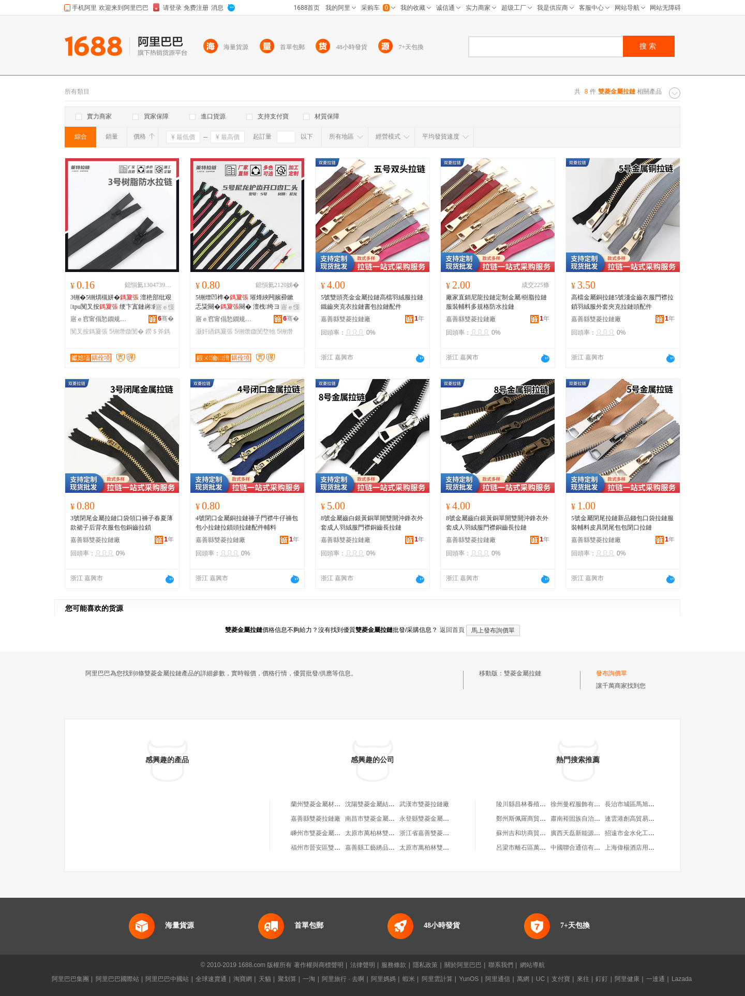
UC (540, 979)
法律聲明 (362, 965)
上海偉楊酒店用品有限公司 (642, 847)
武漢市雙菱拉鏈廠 (424, 804)
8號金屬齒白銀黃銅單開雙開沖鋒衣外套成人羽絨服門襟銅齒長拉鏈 (372, 523)
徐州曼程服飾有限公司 (581, 804)
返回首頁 (452, 629)
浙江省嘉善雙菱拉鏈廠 (430, 833)
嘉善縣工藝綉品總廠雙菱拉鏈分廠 (391, 847)
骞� (166, 318)
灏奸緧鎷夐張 (214, 331)
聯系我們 (500, 965)
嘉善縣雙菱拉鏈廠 (345, 319)
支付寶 (561, 979)
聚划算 (287, 979)
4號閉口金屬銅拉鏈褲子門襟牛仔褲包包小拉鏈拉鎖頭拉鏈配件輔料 (247, 523)
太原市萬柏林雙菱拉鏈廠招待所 (442, 847)
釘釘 (601, 979)
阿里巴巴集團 (70, 979)
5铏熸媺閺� (126, 331)
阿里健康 (627, 979)
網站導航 (532, 965)
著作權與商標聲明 (319, 965)
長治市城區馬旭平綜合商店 (642, 804)
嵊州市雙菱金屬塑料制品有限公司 (337, 833)
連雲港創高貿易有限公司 (639, 818)
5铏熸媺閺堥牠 (254, 331)
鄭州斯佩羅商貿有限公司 (530, 818)
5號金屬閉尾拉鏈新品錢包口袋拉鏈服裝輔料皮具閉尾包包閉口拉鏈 (622, 523)
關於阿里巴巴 (463, 965)
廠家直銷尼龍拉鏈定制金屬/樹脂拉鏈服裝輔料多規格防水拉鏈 (496, 302)
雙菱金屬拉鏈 (522, 673)
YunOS (469, 979)
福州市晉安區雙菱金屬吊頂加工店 (337, 847)
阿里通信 (497, 979)
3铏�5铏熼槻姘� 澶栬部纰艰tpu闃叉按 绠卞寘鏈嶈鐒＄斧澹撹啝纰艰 (120, 302)
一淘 (309, 979)
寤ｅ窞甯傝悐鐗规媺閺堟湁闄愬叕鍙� (98, 319)
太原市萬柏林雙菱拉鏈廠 (379, 833)
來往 (583, 979)
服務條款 (393, 965)
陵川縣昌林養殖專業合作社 (533, 804)
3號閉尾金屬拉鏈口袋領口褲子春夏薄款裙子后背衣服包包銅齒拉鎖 (121, 523)
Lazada (682, 979)
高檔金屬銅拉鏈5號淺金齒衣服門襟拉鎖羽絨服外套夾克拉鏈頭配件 (622, 302)
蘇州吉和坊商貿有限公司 (530, 833)
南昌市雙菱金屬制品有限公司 (385, 818)
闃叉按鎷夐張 (89, 331)
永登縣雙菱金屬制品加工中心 (439, 818)
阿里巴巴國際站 (117, 979)
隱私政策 (425, 965)
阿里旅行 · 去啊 (343, 979)
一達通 (655, 979)
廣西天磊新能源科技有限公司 (590, 833)
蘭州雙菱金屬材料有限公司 (328, 804)
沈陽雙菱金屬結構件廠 (376, 804)
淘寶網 (242, 979)
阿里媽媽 (383, 979)
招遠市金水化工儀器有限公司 (645, 833)
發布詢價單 (611, 673)
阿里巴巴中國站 (167, 979)
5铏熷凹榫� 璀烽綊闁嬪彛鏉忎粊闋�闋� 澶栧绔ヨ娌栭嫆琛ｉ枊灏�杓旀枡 (245, 302)
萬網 (523, 979)
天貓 (265, 979)
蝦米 (409, 979)
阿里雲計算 (437, 979)
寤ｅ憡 (165, 307)
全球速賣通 (211, 979)
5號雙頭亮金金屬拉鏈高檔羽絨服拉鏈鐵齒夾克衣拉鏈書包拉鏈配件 (372, 302)
